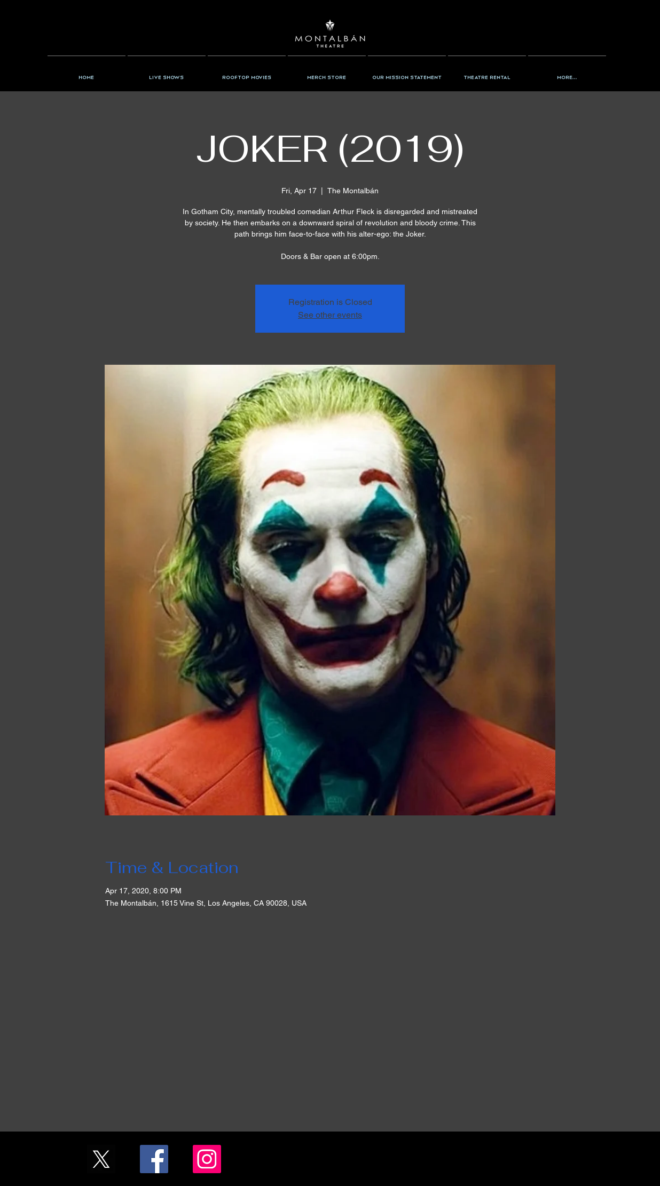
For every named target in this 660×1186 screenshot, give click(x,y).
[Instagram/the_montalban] (207, 1159)
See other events (330, 315)
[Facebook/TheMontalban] (154, 1159)
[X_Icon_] (101, 1159)
